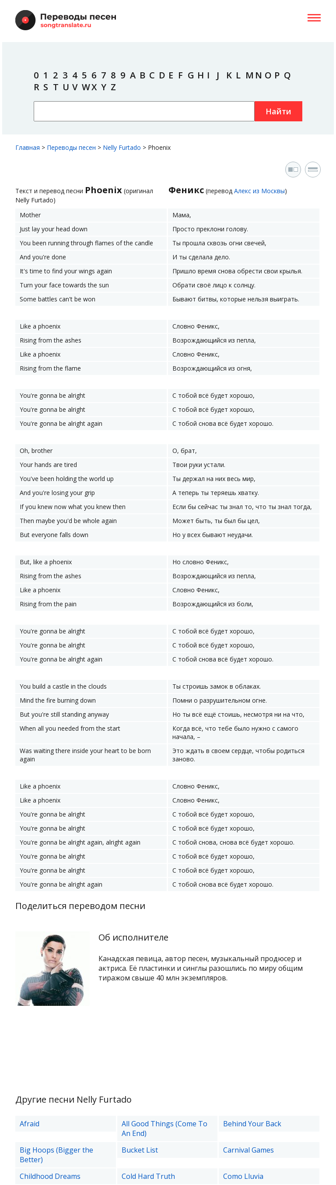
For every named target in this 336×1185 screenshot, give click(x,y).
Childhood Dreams (50, 1176)
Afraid (29, 1123)
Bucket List (140, 1150)
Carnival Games (248, 1150)
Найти (278, 111)
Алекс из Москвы (259, 191)
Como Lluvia (243, 1176)
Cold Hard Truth (148, 1176)
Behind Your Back (252, 1123)
